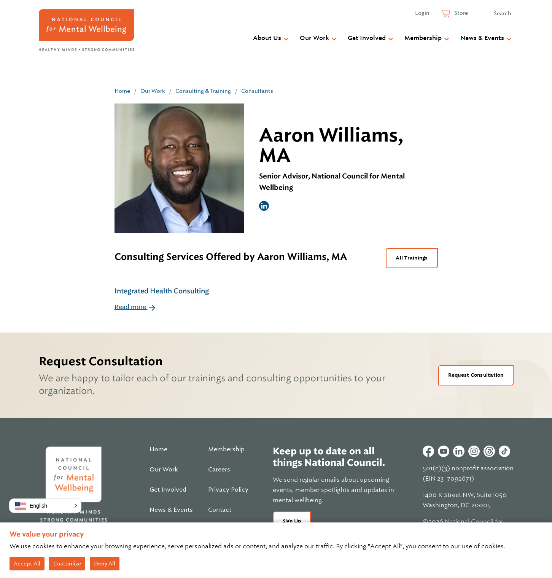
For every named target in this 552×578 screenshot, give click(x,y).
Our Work (314, 38)
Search (502, 13)
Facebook (428, 451)
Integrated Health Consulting (162, 291)
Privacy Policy (228, 490)
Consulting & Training (203, 91)
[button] (45, 506)
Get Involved (367, 38)
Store (460, 13)
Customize (67, 563)
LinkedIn (264, 206)
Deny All (104, 563)
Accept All (27, 563)
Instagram (474, 451)
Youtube (443, 451)
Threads (489, 451)
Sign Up (292, 521)
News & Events (482, 38)
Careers (219, 469)
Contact (219, 510)
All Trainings (412, 258)
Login (422, 13)
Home (122, 91)
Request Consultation (476, 375)
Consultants (257, 91)
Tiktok (504, 451)
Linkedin (459, 451)
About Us (267, 38)
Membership (423, 38)
